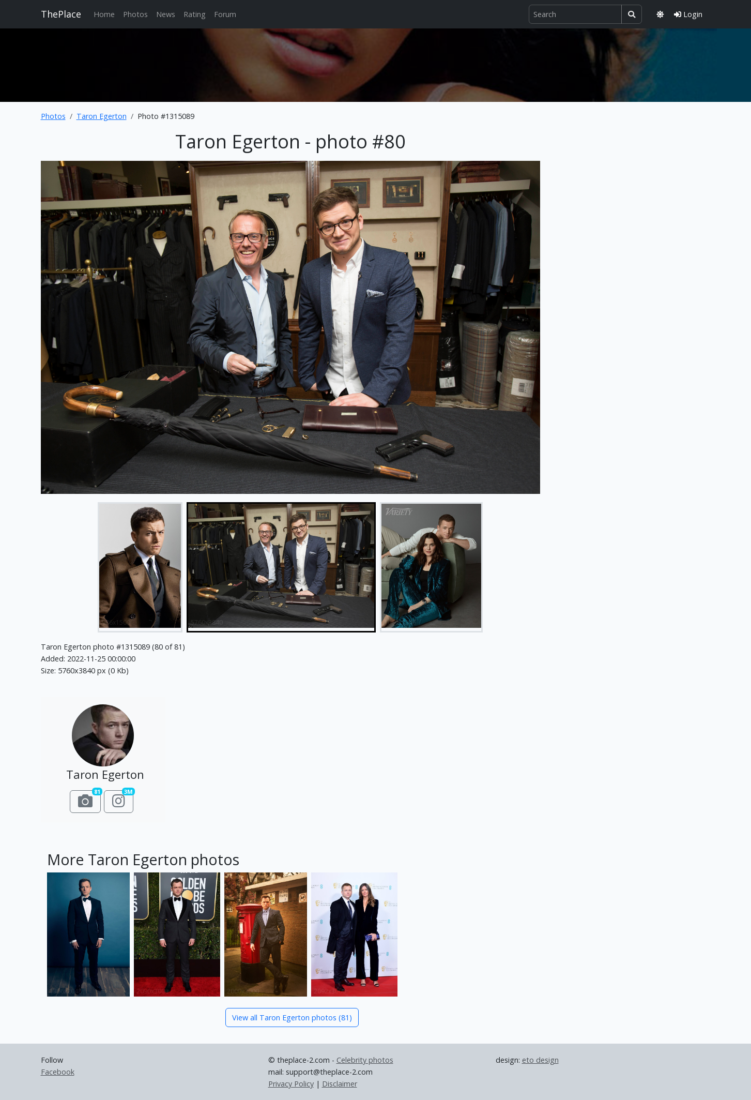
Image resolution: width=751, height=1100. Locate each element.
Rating (194, 14)
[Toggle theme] (660, 14)
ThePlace (61, 14)
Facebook (57, 1072)
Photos (135, 14)
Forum (225, 14)
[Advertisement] (376, 63)
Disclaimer (339, 1084)
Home (104, 14)
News (165, 14)
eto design (540, 1060)
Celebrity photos (364, 1060)
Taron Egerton (101, 116)
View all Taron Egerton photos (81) (292, 1017)
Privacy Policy (291, 1084)
